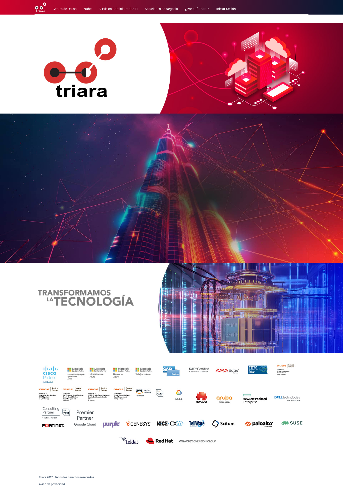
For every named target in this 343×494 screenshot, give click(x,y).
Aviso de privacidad (52, 484)
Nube (87, 9)
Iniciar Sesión (226, 9)
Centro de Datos (64, 9)
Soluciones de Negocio (161, 9)
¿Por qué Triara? (197, 9)
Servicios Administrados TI (118, 9)
